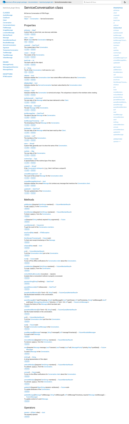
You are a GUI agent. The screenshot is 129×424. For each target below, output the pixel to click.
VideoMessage (7, 57)
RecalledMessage (89, 332)
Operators (117, 139)
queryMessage (28, 300)
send (25, 347)
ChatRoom (6, 18)
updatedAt (27, 189)
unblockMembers (29, 365)
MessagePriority (77, 347)
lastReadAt (27, 128)
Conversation (34, 19)
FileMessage (7, 28)
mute (25, 259)
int (33, 60)
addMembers (28, 204)
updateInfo (27, 387)
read (25, 325)
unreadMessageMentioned (32, 181)
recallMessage (28, 332)
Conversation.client (44, 77)
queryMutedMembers (30, 310)
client (26, 38)
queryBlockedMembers (31, 292)
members (27, 136)
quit (25, 317)
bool (32, 75)
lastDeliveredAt (28, 98)
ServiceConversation (44, 85)
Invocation (37, 274)
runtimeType (28, 159)
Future (58, 204)
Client (31, 38)
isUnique (27, 91)
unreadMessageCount (31, 174)
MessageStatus (8, 69)
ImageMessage (8, 30)
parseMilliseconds (29, 287)
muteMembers (28, 266)
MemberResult (65, 204)
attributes (27, 30)
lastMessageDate (29, 113)
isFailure (26, 246)
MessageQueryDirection (41, 302)
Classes (6, 13)
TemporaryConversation (10, 50)
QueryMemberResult (70, 292)
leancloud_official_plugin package (16, 2)
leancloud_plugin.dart (46, 2)
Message (40, 100)
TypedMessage (8, 55)
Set (40, 204)
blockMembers (28, 212)
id (24, 68)
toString (26, 357)
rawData (26, 151)
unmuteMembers (29, 380)
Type (35, 159)
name (26, 143)
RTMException (44, 232)
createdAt (27, 45)
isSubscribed (28, 83)
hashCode (27, 60)
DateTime (35, 45)
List (33, 136)
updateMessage (29, 395)
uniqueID (27, 166)
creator (26, 53)
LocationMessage (8, 33)
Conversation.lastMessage (37, 327)
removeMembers (29, 340)
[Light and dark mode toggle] (124, 2)
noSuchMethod (29, 274)
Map (33, 30)
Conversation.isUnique (35, 168)
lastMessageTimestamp (31, 121)
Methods (117, 67)
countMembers (29, 225)
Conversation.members (46, 227)
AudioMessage (7, 15)
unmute (26, 372)
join (25, 251)
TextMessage (7, 52)
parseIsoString (28, 281)
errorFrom (27, 232)
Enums (5, 62)
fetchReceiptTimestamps (32, 238)
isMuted (26, 75)
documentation (33, 2)
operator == (27, 412)
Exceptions (7, 74)
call (25, 219)
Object (26, 19)
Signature (6, 47)
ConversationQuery (9, 25)
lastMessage (28, 106)
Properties (118, 8)
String (32, 53)
